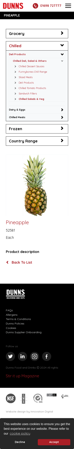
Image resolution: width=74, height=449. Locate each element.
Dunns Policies (15, 323)
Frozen (15, 128)
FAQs (9, 310)
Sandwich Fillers (24, 93)
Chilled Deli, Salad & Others (30, 60)
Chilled (15, 45)
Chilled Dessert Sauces (28, 66)
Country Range (23, 141)
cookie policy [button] (20, 433)
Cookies (11, 328)
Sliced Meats (22, 77)
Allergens (12, 314)
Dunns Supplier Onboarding (23, 332)
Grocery (16, 33)
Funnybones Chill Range (29, 71)
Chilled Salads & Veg (28, 99)
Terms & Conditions (18, 319)
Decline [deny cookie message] (20, 442)
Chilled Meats (17, 117)
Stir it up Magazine (22, 375)
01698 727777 (47, 6)
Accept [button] (54, 442)
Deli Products (17, 54)
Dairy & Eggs (17, 109)
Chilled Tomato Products (29, 88)
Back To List (19, 262)
